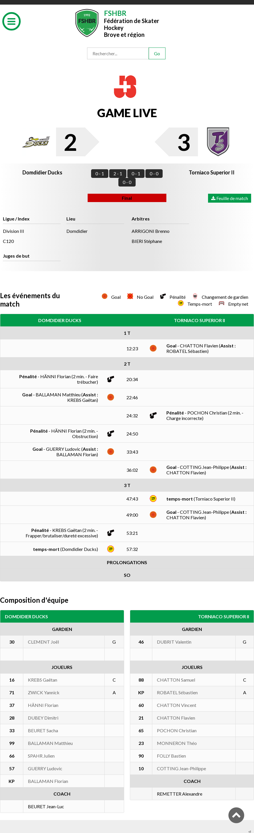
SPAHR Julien (41, 755)
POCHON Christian (177, 730)
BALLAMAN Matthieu (50, 743)
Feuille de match (229, 198)
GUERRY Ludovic (45, 768)
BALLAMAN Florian (48, 781)
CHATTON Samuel (176, 679)
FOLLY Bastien (171, 755)
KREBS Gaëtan (42, 679)
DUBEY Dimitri (43, 717)
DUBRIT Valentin (174, 641)
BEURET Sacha (43, 730)
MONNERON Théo (177, 743)
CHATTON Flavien (176, 717)
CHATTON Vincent (176, 705)
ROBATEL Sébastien (177, 692)
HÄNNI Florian (43, 705)
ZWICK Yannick (43, 692)
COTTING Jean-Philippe (181, 768)
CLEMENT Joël (43, 641)
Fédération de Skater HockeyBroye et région (131, 23)
